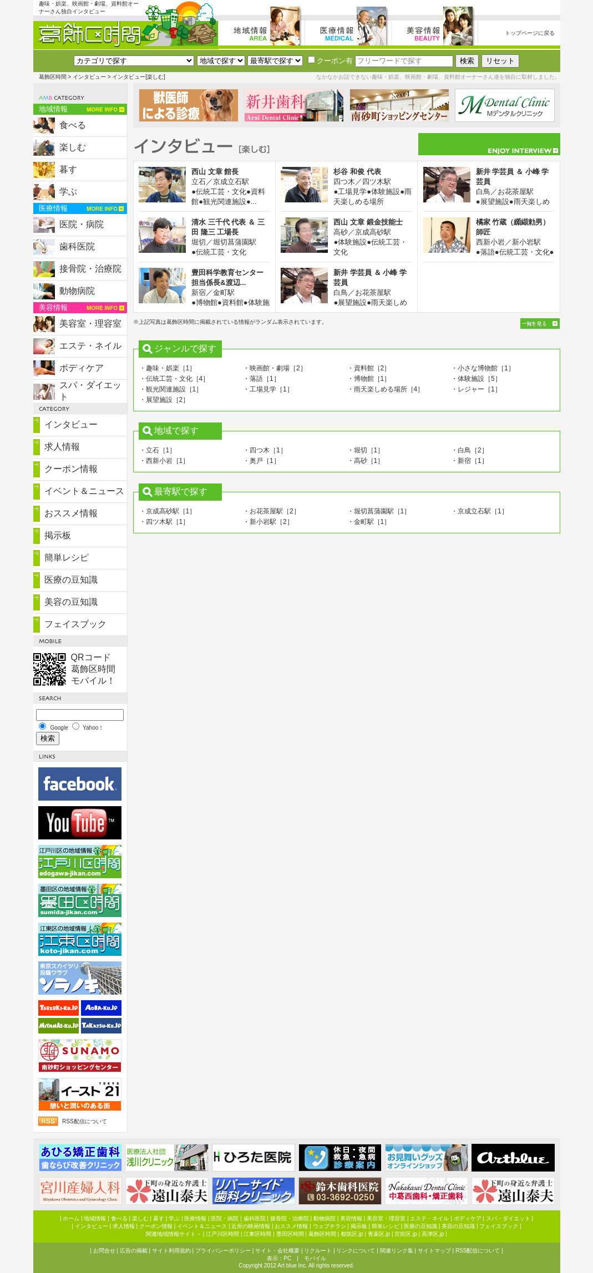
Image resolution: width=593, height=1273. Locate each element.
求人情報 (62, 446)
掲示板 (57, 535)
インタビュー (89, 77)
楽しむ (72, 147)
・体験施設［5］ (476, 379)
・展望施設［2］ (164, 400)
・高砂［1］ (365, 461)
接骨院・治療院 (90, 268)
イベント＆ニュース (84, 491)
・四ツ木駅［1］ (164, 522)
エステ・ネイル (90, 345)
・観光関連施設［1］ (171, 389)
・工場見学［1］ (268, 389)
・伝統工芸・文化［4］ (174, 379)
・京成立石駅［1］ (479, 511)
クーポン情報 (71, 468)
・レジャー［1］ (476, 389)
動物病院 (77, 291)
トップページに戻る (530, 33)
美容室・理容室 (90, 323)
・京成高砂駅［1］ (167, 511)
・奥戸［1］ (261, 461)
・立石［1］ (157, 450)
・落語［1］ (261, 379)
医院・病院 (81, 224)
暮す (68, 169)
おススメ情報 (71, 513)
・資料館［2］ (369, 368)
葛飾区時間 (53, 77)
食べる (72, 125)
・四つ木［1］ (265, 450)
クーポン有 (330, 61)
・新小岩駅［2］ (268, 522)
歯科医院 (77, 246)
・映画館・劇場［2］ (275, 368)
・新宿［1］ (469, 461)
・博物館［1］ (369, 379)
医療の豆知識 (71, 579)
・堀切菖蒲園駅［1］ (379, 511)
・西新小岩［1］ (164, 461)
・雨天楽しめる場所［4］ (385, 389)
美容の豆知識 (71, 602)
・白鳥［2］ (469, 450)
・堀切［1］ (365, 450)
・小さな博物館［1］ (483, 368)
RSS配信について (84, 1121)
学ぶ (68, 191)
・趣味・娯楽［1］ (167, 368)
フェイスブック (75, 624)
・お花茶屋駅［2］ (271, 511)
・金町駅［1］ (369, 522)
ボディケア (81, 368)
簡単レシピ (66, 557)
